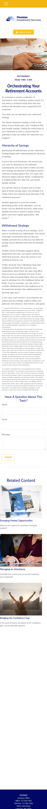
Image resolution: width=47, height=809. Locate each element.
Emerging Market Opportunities (16, 520)
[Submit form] (8, 457)
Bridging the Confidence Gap (15, 618)
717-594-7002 (27, 803)
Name (4, 404)
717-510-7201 (26, 801)
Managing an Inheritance (12, 569)
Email (4, 419)
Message (6, 434)
